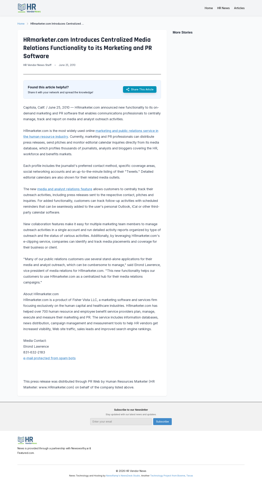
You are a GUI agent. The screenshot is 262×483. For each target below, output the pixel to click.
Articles (239, 8)
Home (209, 8)
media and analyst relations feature (64, 189)
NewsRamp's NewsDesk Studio (123, 475)
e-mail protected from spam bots (49, 358)
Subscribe (162, 421)
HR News (223, 8)
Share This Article (140, 89)
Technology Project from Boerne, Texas (171, 475)
